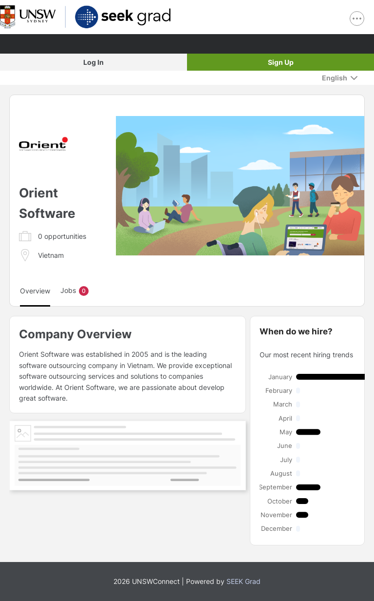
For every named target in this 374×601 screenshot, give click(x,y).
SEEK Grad (243, 581)
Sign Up (281, 62)
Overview (35, 291)
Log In (93, 62)
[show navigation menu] (357, 18)
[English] (339, 78)
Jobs (74, 291)
